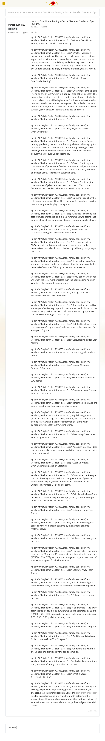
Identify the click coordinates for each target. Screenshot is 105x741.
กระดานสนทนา (15, 12)
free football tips (61, 314)
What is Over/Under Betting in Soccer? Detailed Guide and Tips (66, 12)
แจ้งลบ (34, 31)
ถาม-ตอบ (28, 12)
